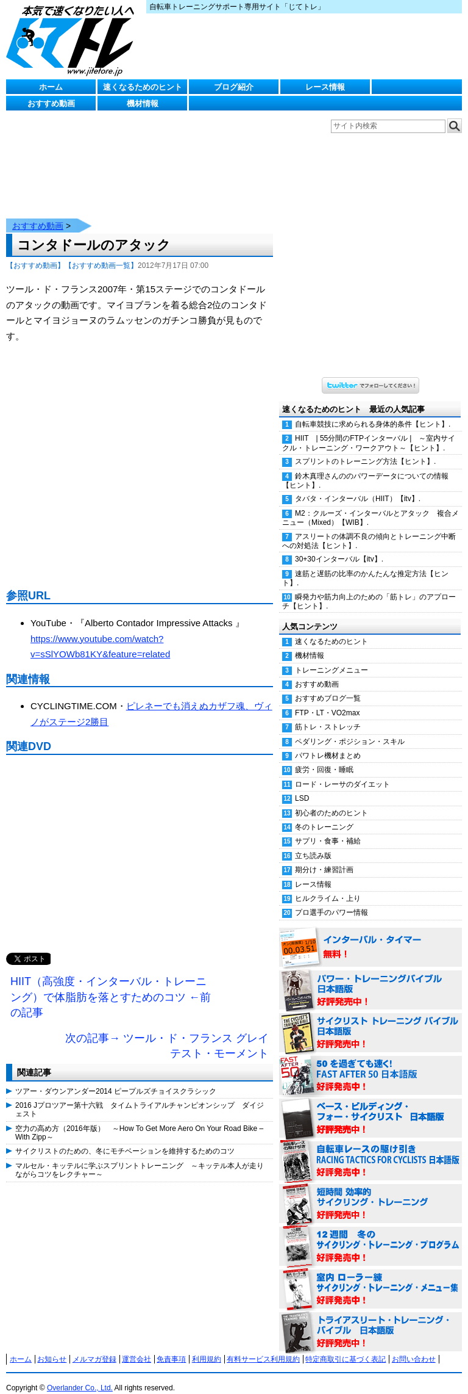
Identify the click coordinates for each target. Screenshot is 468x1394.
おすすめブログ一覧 (328, 686)
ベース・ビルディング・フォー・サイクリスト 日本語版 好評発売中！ (370, 1106)
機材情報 (142, 103)
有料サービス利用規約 (263, 1347)
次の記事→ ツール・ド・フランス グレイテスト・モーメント (167, 1034)
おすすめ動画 (51, 103)
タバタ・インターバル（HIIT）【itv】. (357, 486)
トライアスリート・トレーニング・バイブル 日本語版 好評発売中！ (370, 1320)
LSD (302, 786)
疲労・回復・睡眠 (324, 757)
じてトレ (73, 39)
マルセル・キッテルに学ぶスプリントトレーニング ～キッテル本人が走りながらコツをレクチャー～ (139, 1157)
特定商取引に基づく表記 (345, 1347)
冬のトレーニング (324, 815)
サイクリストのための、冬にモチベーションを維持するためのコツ (125, 1139)
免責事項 (171, 1347)
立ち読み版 (313, 843)
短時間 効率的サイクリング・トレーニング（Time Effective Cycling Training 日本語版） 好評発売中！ (370, 1192)
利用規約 (206, 1347)
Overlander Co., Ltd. (80, 1375)
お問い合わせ (414, 1347)
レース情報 (325, 87)
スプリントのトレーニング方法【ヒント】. (365, 449)
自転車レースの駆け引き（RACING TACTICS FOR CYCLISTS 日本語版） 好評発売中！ (370, 1149)
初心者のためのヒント (331, 800)
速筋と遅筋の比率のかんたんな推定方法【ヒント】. (365, 566)
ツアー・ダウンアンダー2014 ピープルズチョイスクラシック (115, 1079)
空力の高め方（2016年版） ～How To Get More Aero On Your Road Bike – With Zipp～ (139, 1120)
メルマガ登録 (94, 1347)
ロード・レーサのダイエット (342, 772)
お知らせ (51, 1347)
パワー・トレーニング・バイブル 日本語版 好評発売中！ (370, 978)
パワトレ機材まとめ (328, 743)
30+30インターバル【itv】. (339, 547)
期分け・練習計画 (324, 857)
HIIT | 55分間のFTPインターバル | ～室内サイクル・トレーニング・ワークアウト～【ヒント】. (368, 430)
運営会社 (136, 1347)
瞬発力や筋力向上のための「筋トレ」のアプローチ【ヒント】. (369, 589)
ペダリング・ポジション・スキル (350, 729)
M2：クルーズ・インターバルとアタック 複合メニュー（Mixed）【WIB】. (370, 506)
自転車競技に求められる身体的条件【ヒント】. (372, 412)
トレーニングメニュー (331, 658)
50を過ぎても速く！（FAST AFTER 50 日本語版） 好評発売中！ (370, 1063)
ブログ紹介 (234, 87)
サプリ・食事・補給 (328, 829)
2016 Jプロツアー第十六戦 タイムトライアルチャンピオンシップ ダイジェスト (139, 1097)
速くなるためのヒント (142, 87)
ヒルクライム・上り (328, 886)
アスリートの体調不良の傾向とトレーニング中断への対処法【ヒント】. (369, 529)
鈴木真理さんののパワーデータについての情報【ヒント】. (365, 468)
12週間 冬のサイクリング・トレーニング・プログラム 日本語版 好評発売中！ (370, 1234)
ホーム (51, 87)
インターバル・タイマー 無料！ (370, 935)
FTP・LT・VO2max (327, 700)
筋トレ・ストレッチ (328, 714)
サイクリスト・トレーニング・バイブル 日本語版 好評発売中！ (370, 1021)
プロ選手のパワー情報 (331, 900)
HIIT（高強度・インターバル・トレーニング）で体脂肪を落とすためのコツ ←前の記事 (110, 984)
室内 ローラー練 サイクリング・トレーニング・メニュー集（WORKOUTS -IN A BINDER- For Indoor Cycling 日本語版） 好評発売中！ (370, 1277)
